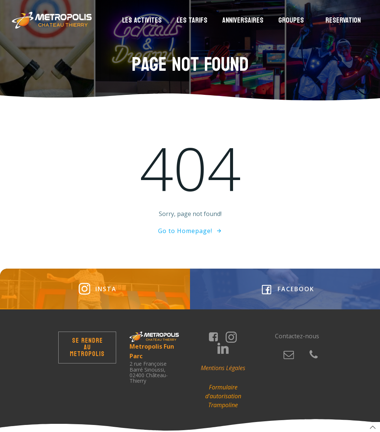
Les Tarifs (192, 20)
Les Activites (142, 20)
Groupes (294, 20)
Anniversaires (242, 20)
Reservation (343, 20)
